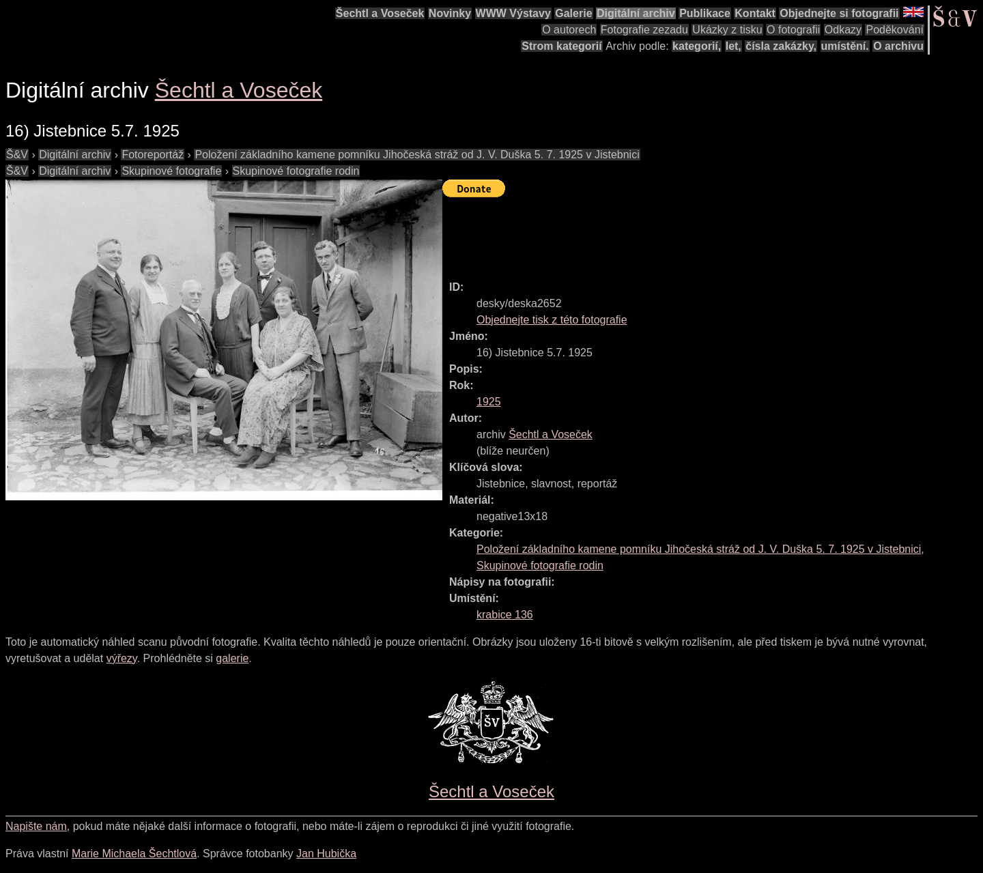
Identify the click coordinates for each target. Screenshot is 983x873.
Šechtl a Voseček (380, 13)
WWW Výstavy (513, 13)
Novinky (450, 13)
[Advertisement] (690, 232)
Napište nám (36, 826)
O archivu (898, 46)
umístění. (845, 46)
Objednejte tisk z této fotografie (551, 320)
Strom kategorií (561, 46)
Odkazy (843, 29)
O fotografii (793, 29)
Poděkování (895, 29)
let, (733, 46)
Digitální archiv (636, 13)
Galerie (573, 13)
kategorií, (696, 46)
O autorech (569, 29)
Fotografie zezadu (644, 29)
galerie (232, 658)
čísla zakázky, (780, 46)
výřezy (121, 658)
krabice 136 (504, 614)
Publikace (704, 13)
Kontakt (755, 13)
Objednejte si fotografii (839, 13)
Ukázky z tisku (727, 29)
